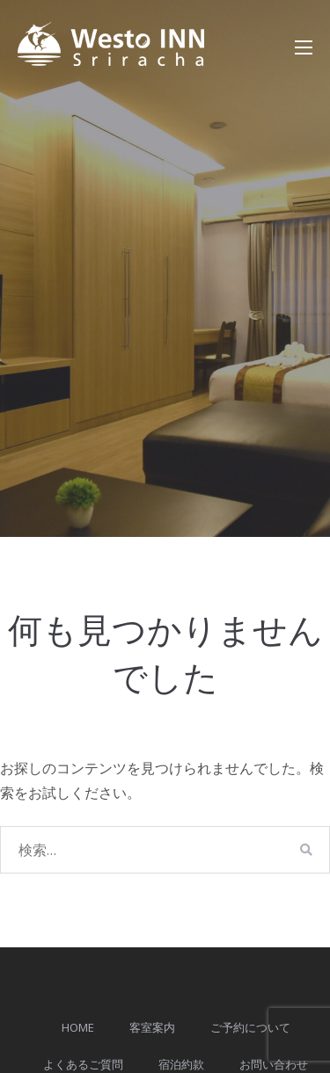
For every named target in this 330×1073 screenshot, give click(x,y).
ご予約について (250, 1027)
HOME (78, 1027)
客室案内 (152, 1027)
